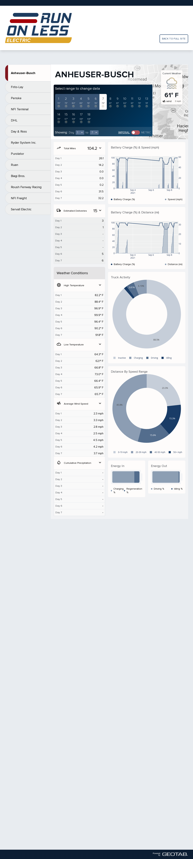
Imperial (124, 132)
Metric (146, 132)
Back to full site (174, 38)
